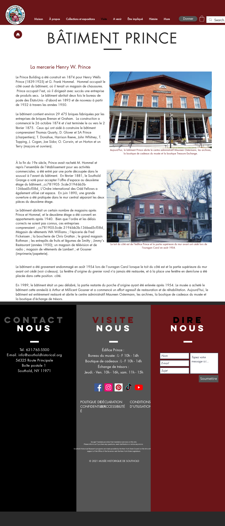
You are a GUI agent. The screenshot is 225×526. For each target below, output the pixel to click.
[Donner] (188, 18)
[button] (201, 19)
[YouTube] (139, 387)
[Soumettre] (208, 378)
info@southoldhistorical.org (40, 355)
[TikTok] (129, 387)
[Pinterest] (119, 387)
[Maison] (18, 34)
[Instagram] (108, 387)
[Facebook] (98, 387)
